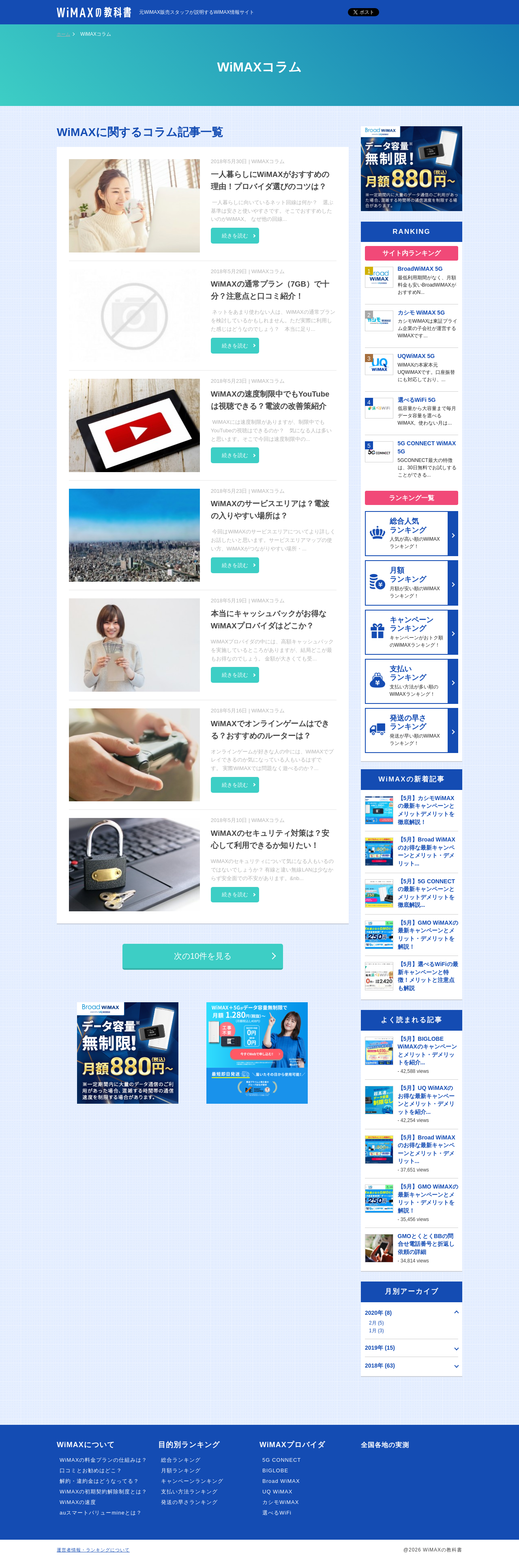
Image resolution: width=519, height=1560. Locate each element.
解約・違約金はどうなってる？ (99, 1481)
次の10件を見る (203, 956)
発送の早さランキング (189, 1502)
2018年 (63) (380, 1365)
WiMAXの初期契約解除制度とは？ (103, 1492)
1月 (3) (376, 1330)
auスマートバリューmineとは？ (101, 1513)
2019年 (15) (380, 1347)
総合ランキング (181, 1460)
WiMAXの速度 (78, 1502)
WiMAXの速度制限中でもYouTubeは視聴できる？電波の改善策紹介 (272, 406)
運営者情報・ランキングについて (96, 1550)
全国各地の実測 (388, 1445)
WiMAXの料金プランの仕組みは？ (103, 1460)
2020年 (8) (378, 1313)
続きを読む (241, 234)
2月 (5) (376, 1323)
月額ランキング (181, 1470)
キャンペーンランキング (192, 1481)
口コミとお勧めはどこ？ (91, 1470)
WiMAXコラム (268, 161)
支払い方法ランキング (189, 1492)
